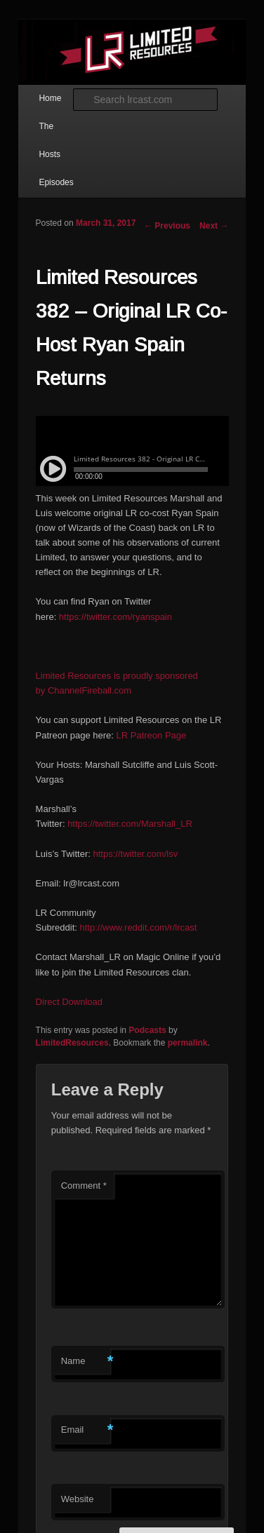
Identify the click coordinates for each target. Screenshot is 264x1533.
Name (85, 1361)
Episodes (56, 182)
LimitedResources (72, 1043)
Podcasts (147, 1030)
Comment (84, 1185)
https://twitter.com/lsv (135, 854)
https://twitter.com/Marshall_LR (129, 823)
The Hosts (49, 140)
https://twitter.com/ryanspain (115, 617)
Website (77, 1499)
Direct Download (69, 1002)
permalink (188, 1043)
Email (85, 1430)
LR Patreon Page (152, 735)
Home (50, 98)
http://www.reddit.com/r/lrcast (138, 927)
